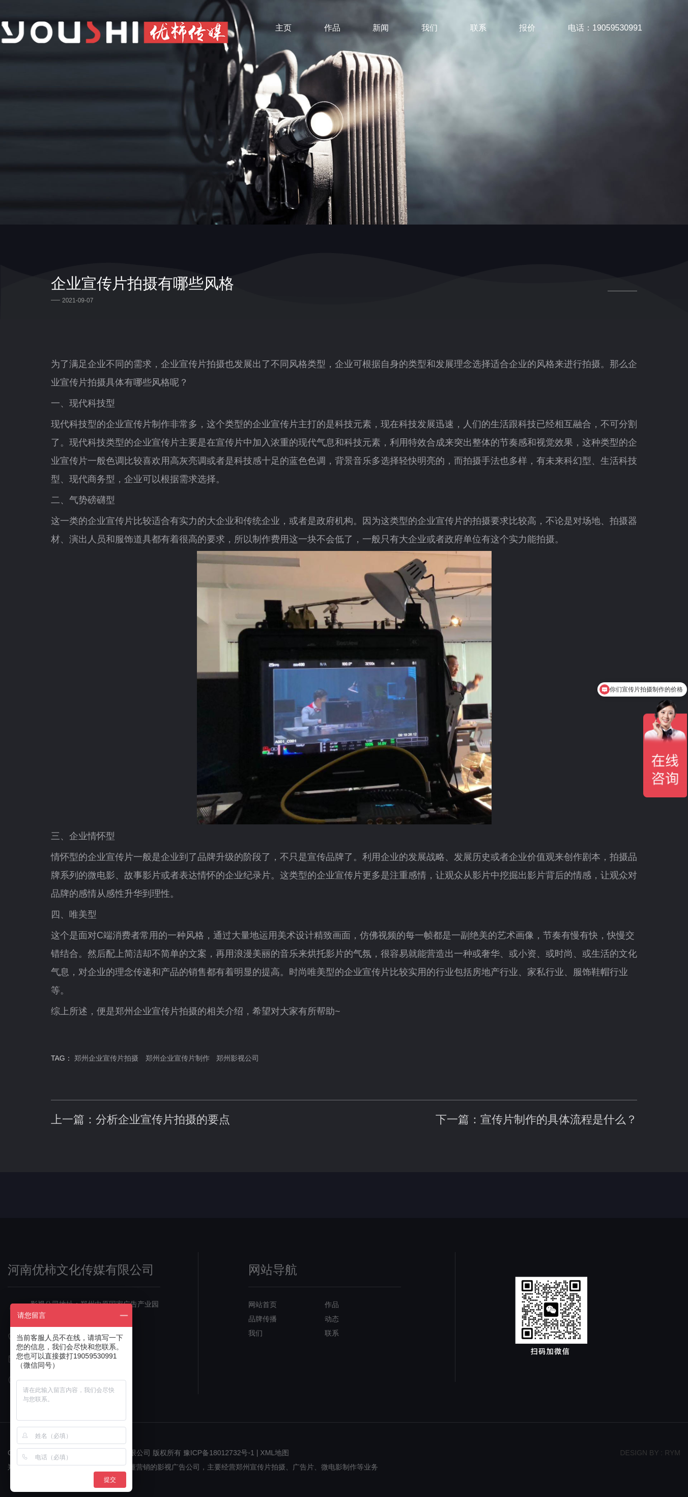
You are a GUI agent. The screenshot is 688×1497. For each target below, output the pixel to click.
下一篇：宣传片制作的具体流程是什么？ (536, 1119)
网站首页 (262, 1304)
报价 (527, 27)
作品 (332, 27)
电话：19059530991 (605, 27)
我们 (429, 27)
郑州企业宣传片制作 (178, 1058)
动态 (332, 1319)
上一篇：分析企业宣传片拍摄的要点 (140, 1119)
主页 (283, 27)
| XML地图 (272, 1453)
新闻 (380, 27)
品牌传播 (262, 1319)
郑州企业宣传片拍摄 (106, 1058)
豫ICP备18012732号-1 (218, 1453)
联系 (478, 27)
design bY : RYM (650, 1453)
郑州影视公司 (237, 1058)
